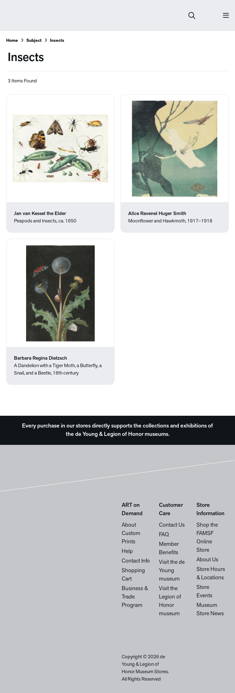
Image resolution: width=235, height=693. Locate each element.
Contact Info (136, 561)
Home (12, 40)
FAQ (164, 535)
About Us (207, 560)
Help (127, 552)
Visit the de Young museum (172, 570)
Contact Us (172, 525)
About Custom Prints (131, 533)
